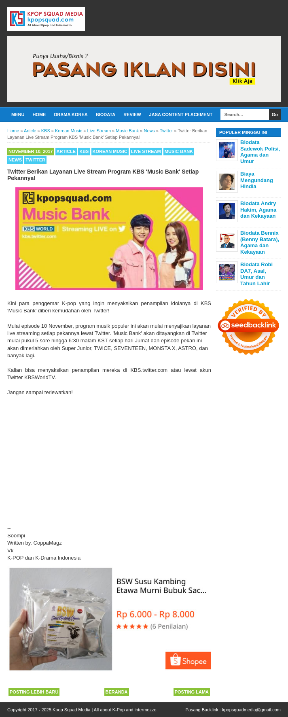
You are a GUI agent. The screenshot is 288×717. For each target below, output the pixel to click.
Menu (17, 114)
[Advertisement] (109, 456)
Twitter (35, 159)
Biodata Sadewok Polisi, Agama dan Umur (260, 151)
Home (39, 114)
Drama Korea (70, 114)
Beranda (117, 691)
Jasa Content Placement (181, 114)
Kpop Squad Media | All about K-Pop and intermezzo (105, 709)
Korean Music (110, 151)
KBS (84, 151)
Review (132, 114)
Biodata (105, 114)
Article (66, 151)
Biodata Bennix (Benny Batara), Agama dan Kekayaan (259, 242)
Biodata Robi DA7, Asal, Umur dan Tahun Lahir (256, 273)
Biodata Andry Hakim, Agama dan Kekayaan (258, 209)
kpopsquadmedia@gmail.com (251, 709)
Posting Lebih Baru (34, 691)
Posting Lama (192, 691)
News (15, 159)
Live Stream (146, 151)
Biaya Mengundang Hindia (256, 180)
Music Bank (179, 151)
